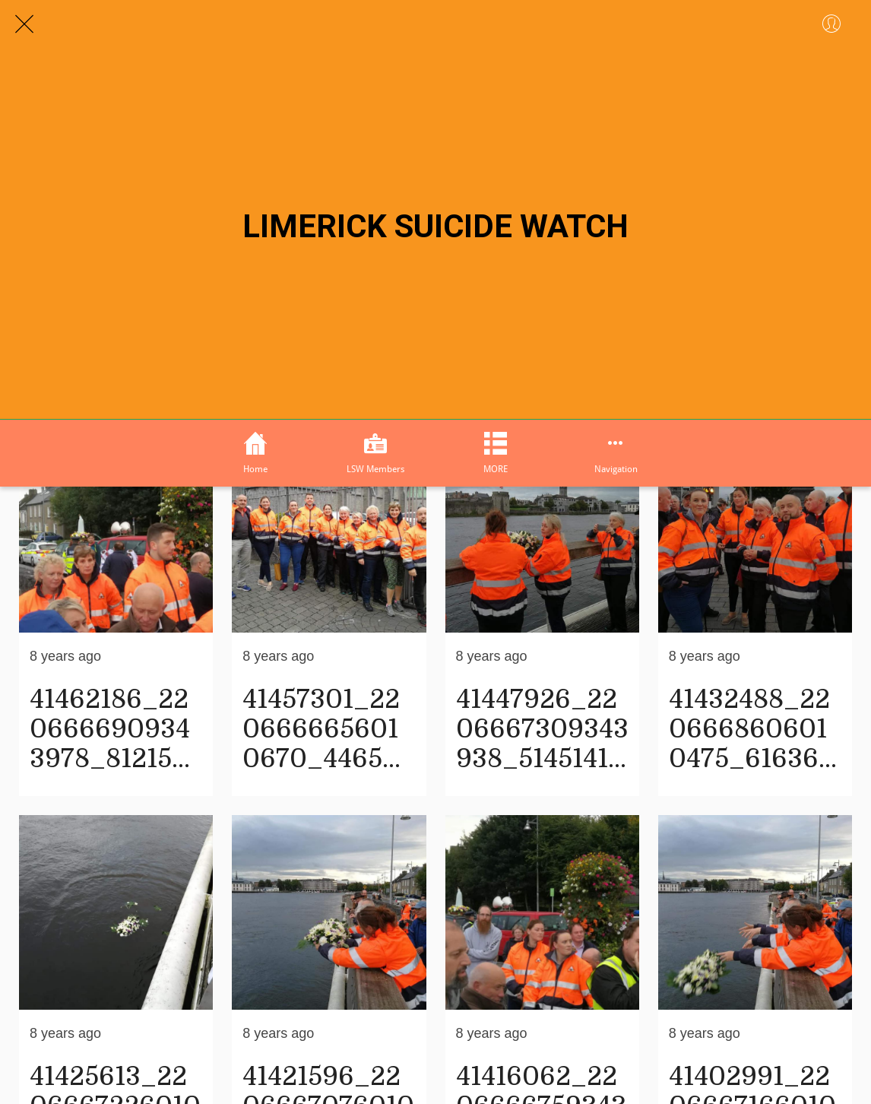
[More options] (616, 453)
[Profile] (831, 24)
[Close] (24, 24)
